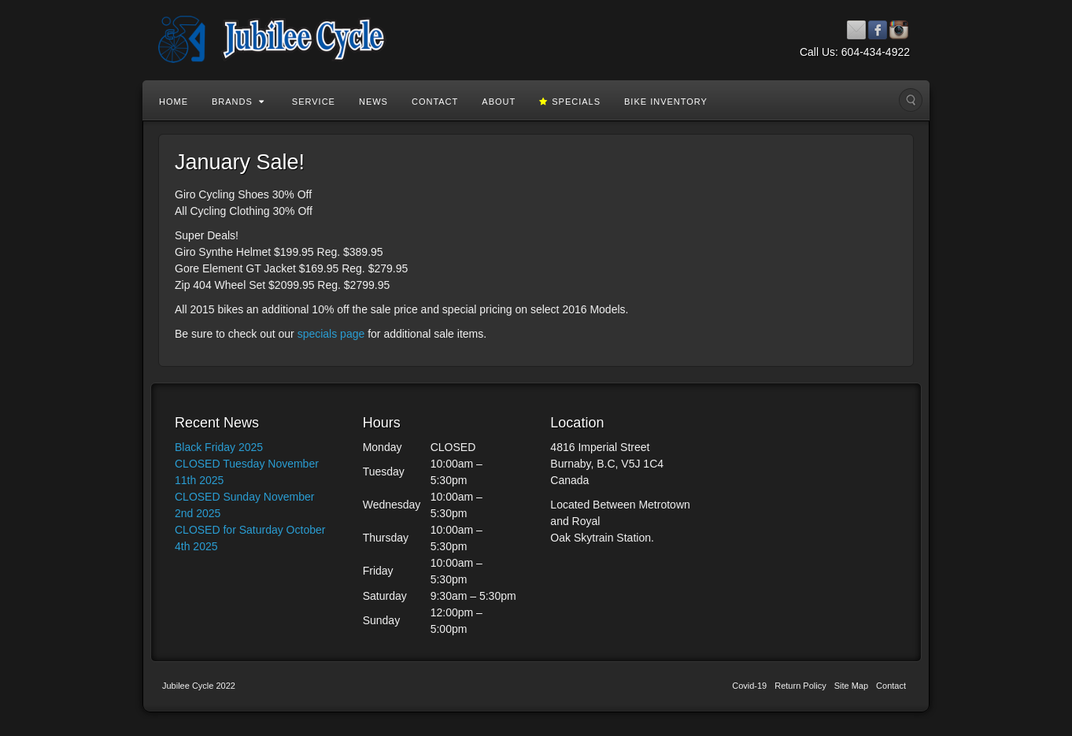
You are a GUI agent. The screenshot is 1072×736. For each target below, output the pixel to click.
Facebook (878, 29)
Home (173, 101)
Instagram (899, 29)
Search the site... (910, 100)
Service (313, 101)
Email (857, 29)
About (499, 101)
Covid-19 (749, 685)
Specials (570, 101)
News (373, 101)
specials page (331, 333)
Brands (238, 101)
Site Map (851, 685)
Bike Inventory (666, 101)
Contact (435, 101)
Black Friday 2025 (219, 447)
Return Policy (800, 685)
